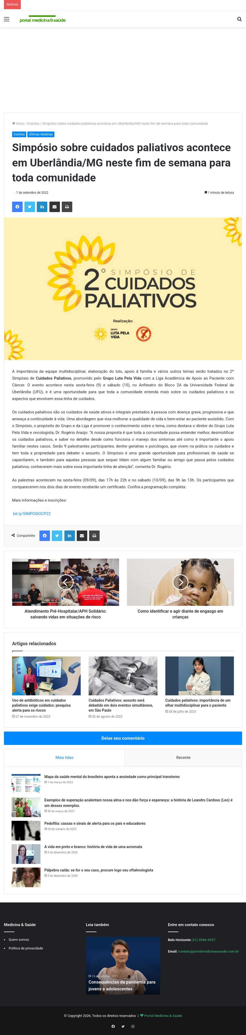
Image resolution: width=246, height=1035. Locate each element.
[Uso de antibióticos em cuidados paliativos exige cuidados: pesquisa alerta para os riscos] (46, 675)
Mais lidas (64, 757)
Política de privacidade (26, 950)
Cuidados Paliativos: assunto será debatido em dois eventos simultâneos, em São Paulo (121, 705)
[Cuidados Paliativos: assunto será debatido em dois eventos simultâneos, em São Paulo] (123, 675)
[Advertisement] (123, 72)
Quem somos (19, 941)
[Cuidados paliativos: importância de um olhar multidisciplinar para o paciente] (199, 675)
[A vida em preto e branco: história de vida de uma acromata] (26, 854)
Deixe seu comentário (123, 738)
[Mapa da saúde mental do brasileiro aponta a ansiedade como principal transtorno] (26, 784)
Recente (183, 757)
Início (18, 123)
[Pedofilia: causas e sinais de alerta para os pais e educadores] (26, 831)
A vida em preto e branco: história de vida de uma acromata (94, 847)
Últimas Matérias (41, 134)
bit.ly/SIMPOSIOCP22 (32, 513)
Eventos (33, 123)
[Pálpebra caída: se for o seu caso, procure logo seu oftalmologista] (26, 878)
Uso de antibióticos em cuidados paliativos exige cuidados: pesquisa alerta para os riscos (41, 705)
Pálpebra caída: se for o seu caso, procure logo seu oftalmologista (99, 871)
